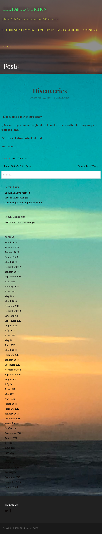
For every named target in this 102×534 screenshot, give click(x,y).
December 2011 (12, 418)
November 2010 (13, 482)
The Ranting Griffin (24, 9)
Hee (13, 158)
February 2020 (12, 247)
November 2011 (12, 423)
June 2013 (10, 335)
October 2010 (11, 487)
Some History (46, 30)
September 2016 (13, 276)
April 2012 (10, 398)
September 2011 (13, 433)
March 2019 (11, 262)
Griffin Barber (63, 97)
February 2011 (12, 467)
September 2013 (13, 320)
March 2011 (10, 462)
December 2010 (12, 477)
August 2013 (11, 325)
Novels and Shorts (68, 30)
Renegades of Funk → (89, 166)
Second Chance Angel (16, 197)
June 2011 (10, 447)
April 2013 (10, 345)
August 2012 (11, 379)
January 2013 (12, 359)
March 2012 (11, 403)
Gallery (6, 46)
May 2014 (10, 296)
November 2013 (13, 310)
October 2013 (11, 315)
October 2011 (11, 428)
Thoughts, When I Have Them (18, 30)
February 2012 (12, 408)
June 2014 (10, 291)
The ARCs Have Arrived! (17, 192)
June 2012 (10, 389)
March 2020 (11, 242)
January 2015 (12, 286)
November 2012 (13, 369)
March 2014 (11, 301)
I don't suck (22, 158)
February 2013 (12, 354)
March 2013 (11, 350)
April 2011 (10, 457)
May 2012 (9, 394)
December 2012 (12, 364)
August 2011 (11, 438)
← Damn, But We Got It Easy (16, 166)
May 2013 (9, 340)
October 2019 (11, 257)
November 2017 (13, 266)
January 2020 (12, 252)
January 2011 (11, 472)
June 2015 (10, 281)
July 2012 (10, 384)
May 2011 (9, 452)
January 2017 (12, 271)
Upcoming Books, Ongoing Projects (23, 202)
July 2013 (10, 330)
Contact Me (90, 30)
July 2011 (9, 443)
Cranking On (29, 222)
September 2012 (13, 374)
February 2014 (12, 306)
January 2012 (12, 413)
